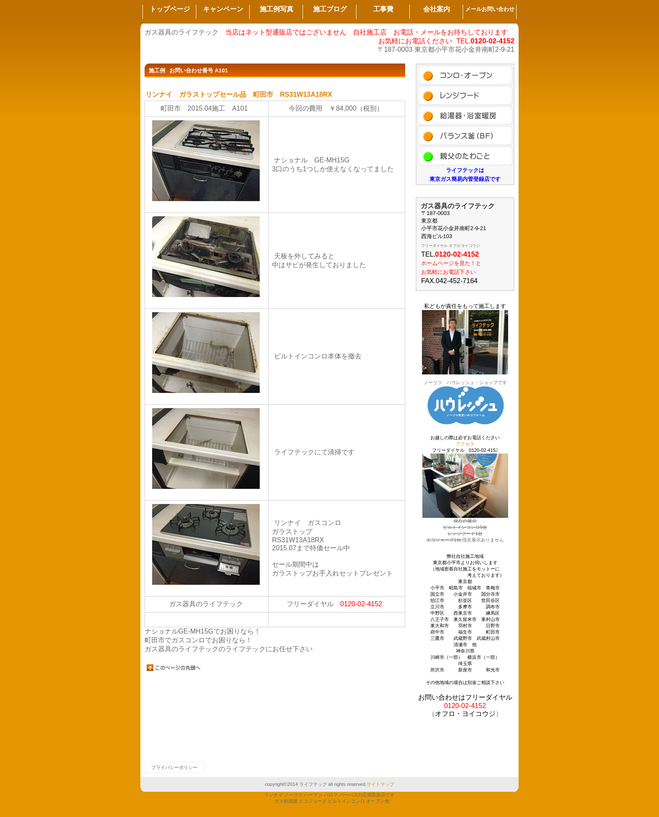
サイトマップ (380, 784)
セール (465, 95)
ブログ (465, 135)
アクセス (465, 155)
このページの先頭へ (174, 667)
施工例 (465, 75)
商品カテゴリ (465, 115)
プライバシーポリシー (174, 767)
